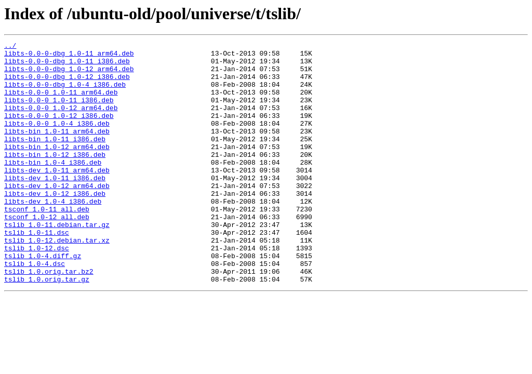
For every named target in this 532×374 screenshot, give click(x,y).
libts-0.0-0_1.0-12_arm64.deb (60, 121)
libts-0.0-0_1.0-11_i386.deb (59, 112)
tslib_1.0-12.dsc (36, 290)
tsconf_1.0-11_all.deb (46, 243)
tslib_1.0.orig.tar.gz (46, 327)
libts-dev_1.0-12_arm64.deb (57, 215)
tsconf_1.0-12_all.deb (46, 252)
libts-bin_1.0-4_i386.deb (52, 187)
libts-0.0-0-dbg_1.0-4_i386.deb (65, 93)
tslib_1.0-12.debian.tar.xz (57, 280)
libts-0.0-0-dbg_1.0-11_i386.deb (67, 65)
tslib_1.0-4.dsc (34, 308)
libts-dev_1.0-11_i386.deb (54, 205)
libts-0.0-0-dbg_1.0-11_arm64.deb (69, 56)
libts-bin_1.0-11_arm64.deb (57, 149)
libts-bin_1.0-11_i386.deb (54, 159)
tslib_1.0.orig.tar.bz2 (49, 318)
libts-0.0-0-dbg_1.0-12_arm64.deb (69, 74)
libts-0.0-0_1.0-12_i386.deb (59, 131)
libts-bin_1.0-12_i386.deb (54, 177)
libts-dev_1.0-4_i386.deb (52, 233)
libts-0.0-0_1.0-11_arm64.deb (60, 103)
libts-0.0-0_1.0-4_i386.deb (57, 140)
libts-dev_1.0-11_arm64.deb (57, 196)
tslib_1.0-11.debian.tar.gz (57, 261)
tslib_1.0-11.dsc (36, 271)
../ (10, 46)
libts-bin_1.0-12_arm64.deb (57, 168)
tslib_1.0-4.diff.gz (42, 299)
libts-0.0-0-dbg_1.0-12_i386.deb (67, 84)
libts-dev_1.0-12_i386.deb (54, 224)
